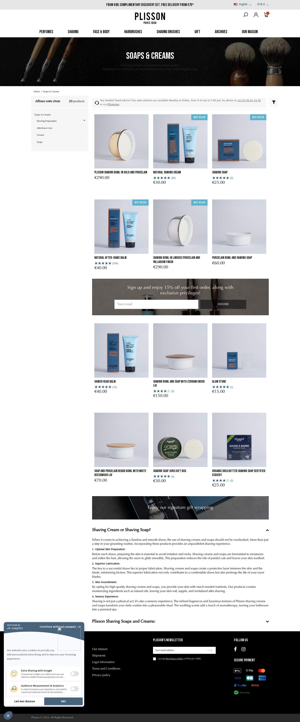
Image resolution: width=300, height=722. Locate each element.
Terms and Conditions (106, 668)
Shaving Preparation (47, 121)
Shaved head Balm (105, 382)
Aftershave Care (44, 128)
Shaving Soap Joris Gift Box (169, 471)
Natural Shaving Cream (167, 172)
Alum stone (219, 382)
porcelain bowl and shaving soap (232, 258)
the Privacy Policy (174, 659)
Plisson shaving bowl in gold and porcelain (120, 172)
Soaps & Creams (42, 115)
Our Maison (100, 649)
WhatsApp (113, 104)
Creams (40, 135)
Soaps (40, 142)
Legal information (103, 662)
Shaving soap (219, 172)
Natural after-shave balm (110, 258)
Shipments (98, 655)
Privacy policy (101, 675)
